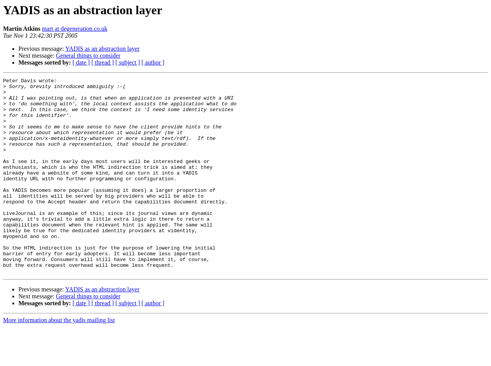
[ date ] (81, 62)
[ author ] (153, 62)
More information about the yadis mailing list (59, 359)
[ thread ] (102, 62)
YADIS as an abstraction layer (102, 48)
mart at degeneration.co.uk (74, 28)
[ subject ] (127, 62)
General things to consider (88, 55)
